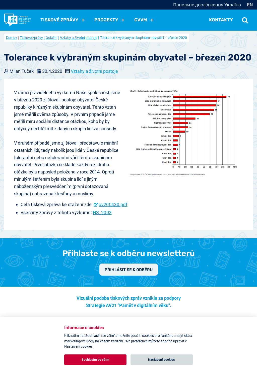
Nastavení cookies (161, 359)
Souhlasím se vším (95, 359)
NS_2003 (102, 212)
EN (250, 5)
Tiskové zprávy (31, 38)
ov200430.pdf (113, 204)
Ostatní (51, 38)
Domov (11, 38)
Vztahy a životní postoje (78, 38)
